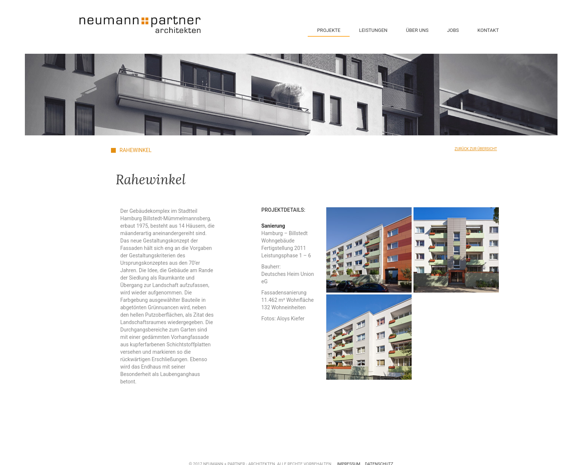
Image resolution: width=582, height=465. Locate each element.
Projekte (328, 30)
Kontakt (488, 30)
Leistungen (373, 30)
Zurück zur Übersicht (476, 149)
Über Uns (417, 30)
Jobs (453, 30)
